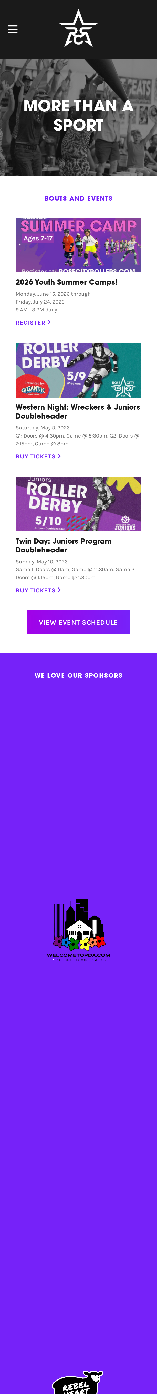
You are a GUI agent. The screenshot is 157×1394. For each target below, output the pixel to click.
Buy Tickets (38, 456)
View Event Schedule (78, 622)
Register (33, 322)
